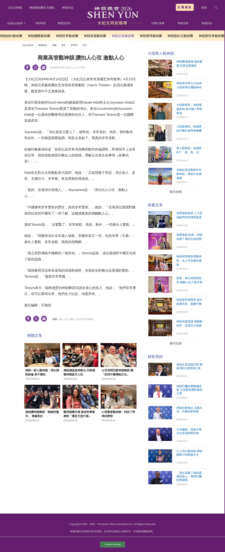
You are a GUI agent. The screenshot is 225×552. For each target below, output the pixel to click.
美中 (63, 45)
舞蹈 (72, 319)
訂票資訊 (185, 7)
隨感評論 (207, 23)
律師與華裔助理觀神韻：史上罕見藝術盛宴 (189, 260)
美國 (54, 45)
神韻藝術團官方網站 (42, 7)
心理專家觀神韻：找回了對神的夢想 (118, 414)
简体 (204, 7)
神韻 (60, 319)
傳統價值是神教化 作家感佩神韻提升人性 (79, 372)
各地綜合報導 (16, 23)
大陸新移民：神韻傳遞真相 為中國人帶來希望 (189, 109)
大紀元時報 (15, 7)
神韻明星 (41, 23)
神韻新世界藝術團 (211, 36)
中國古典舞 (157, 23)
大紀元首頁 (27, 45)
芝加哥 (74, 45)
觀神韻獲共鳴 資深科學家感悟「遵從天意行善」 (79, 414)
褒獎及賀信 (64, 23)
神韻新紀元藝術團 (180, 36)
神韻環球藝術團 (151, 36)
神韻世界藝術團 (67, 36)
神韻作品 (67, 7)
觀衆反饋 (183, 23)
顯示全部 (176, 191)
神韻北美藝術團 (123, 36)
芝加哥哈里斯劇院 (85, 319)
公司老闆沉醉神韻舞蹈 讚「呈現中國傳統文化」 (117, 372)
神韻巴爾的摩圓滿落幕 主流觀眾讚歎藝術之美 (189, 390)
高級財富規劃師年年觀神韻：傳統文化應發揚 (189, 174)
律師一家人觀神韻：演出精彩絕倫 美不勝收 (42, 372)
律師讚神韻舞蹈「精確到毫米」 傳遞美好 (42, 414)
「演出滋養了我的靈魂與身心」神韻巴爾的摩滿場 (189, 476)
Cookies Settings (112, 544)
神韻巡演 (42, 45)
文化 (66, 319)
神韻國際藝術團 (39, 36)
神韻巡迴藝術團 (95, 36)
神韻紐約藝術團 (11, 36)
